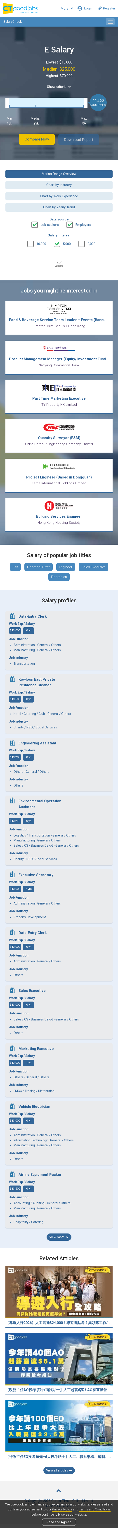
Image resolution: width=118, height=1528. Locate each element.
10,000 (41, 243)
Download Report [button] (81, 139)
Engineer (65, 571)
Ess (15, 571)
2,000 (91, 243)
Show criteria (59, 87)
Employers (83, 224)
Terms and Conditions (95, 1509)
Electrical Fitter (38, 571)
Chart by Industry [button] (59, 184)
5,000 (67, 243)
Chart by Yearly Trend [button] (59, 207)
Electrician (59, 580)
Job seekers (49, 224)
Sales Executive (93, 571)
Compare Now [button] (34, 139)
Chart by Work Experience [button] (59, 196)
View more (59, 1240)
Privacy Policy (62, 1509)
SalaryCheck (12, 22)
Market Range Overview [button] (59, 173)
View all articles (59, 1474)
